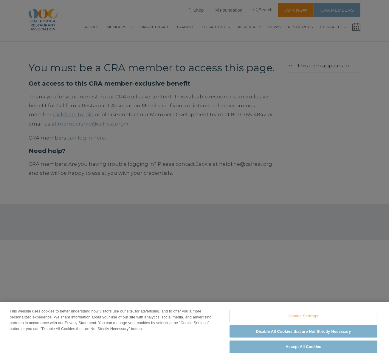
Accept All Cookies (303, 346)
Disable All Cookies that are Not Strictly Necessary (303, 331)
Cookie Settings (303, 316)
